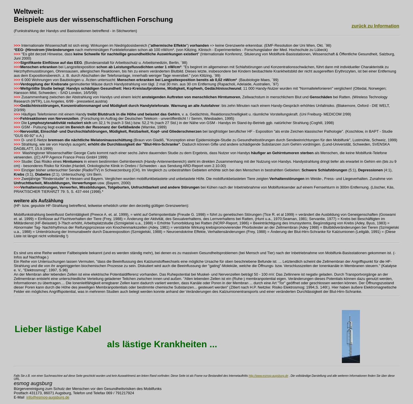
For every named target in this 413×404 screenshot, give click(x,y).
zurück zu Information (375, 25)
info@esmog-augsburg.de (47, 397)
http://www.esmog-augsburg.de (268, 375)
